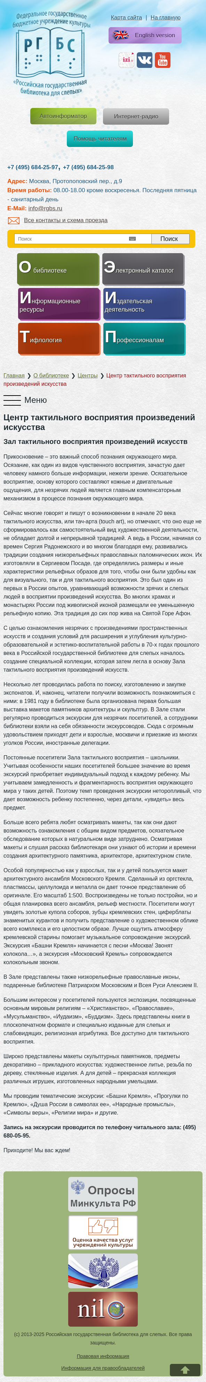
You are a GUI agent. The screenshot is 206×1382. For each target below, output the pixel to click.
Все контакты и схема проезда (58, 220)
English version (142, 35)
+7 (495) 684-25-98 (88, 167)
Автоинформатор (63, 116)
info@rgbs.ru (45, 208)
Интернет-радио (136, 116)
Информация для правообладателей (103, 1368)
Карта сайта (126, 18)
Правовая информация (103, 1356)
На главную (166, 18)
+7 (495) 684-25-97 (32, 167)
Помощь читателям (100, 138)
